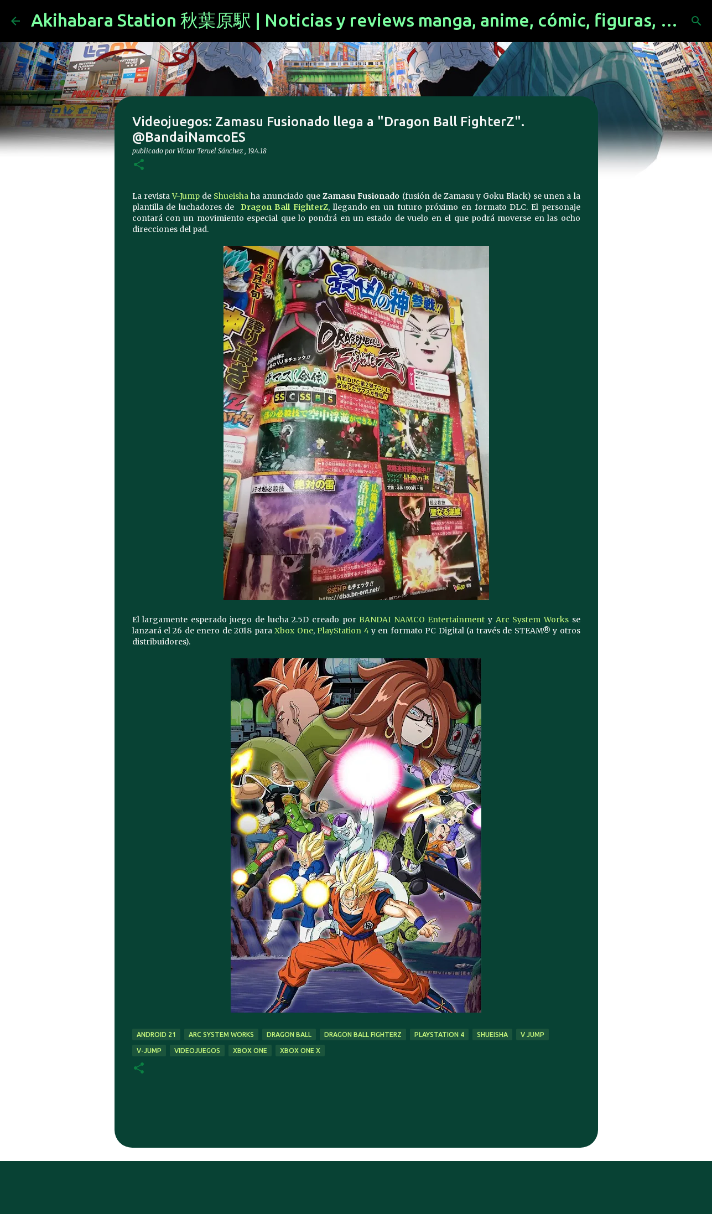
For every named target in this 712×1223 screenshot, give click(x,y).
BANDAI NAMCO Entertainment (422, 620)
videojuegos (197, 1050)
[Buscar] (696, 21)
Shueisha (231, 196)
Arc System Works (532, 620)
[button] (138, 165)
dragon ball (289, 1034)
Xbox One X (300, 1050)
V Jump (532, 1034)
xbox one (250, 1050)
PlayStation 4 (342, 631)
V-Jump (186, 196)
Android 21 (156, 1034)
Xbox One (293, 631)
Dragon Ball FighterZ (284, 207)
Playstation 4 (439, 1034)
